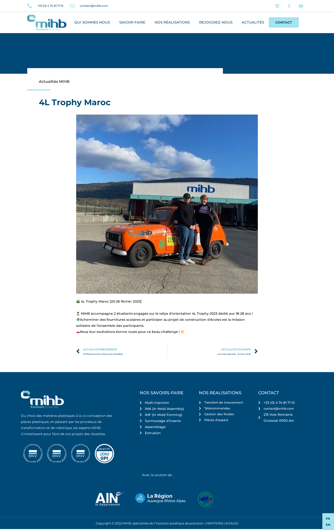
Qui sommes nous (92, 23)
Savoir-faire (132, 23)
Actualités (253, 23)
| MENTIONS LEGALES (221, 524)
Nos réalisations (172, 23)
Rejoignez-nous (215, 23)
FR (328, 518)
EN (328, 525)
